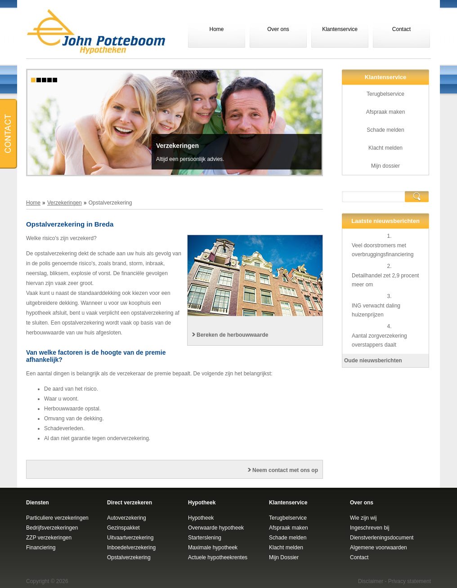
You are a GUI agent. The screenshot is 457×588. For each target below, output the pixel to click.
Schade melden (385, 130)
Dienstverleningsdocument (381, 538)
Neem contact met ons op (285, 470)
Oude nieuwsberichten (373, 360)
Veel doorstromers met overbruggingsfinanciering (382, 250)
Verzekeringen (177, 145)
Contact (401, 29)
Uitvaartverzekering (130, 538)
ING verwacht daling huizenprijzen (376, 310)
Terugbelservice (385, 94)
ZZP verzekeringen (49, 538)
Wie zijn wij (363, 518)
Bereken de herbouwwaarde (232, 335)
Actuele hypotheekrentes (217, 557)
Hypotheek (201, 518)
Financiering (40, 547)
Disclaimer (370, 581)
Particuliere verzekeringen (57, 518)
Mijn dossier (385, 166)
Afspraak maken (385, 112)
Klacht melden (385, 148)
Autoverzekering (126, 518)
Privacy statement (409, 581)
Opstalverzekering (129, 557)
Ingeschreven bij (369, 528)
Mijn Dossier (284, 557)
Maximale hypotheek (212, 547)
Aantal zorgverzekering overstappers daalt (379, 340)
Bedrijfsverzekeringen (52, 528)
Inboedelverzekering (131, 547)
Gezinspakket (123, 528)
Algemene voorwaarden (378, 547)
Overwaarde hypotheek (216, 528)
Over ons (278, 29)
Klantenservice (340, 29)
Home (216, 29)
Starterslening (204, 538)
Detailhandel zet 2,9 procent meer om (385, 280)
